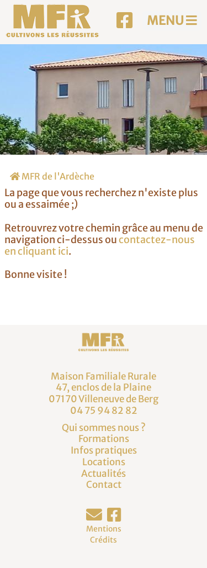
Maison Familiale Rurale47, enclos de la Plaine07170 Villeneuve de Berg (103, 387)
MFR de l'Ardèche (52, 176)
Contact (103, 484)
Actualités (103, 473)
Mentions (103, 529)
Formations (103, 439)
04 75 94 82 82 (103, 410)
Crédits (103, 540)
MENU (172, 20)
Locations (103, 462)
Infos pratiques (104, 450)
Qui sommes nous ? (104, 428)
